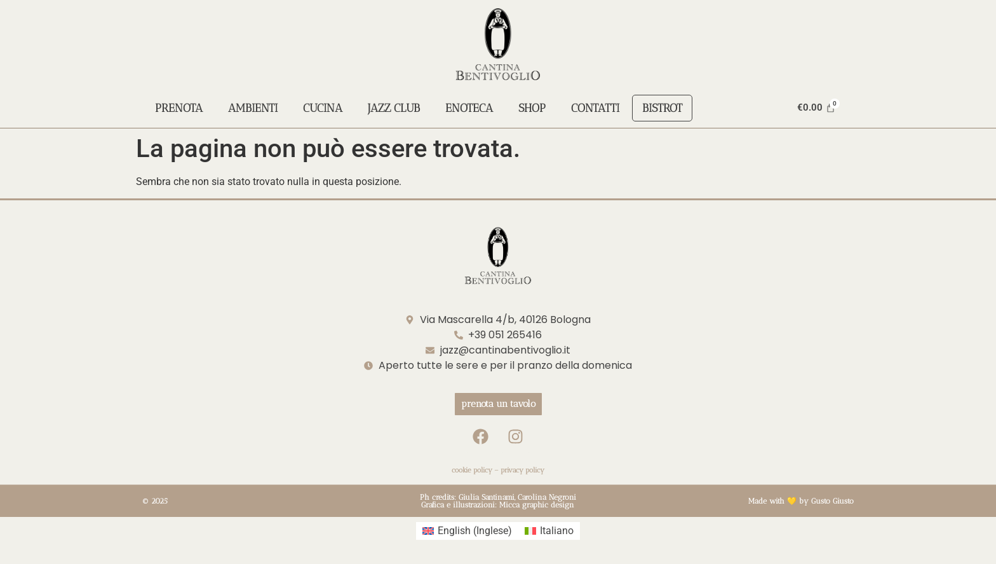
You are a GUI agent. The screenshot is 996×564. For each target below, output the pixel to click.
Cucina (322, 108)
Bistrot (662, 108)
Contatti (595, 108)
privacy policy (522, 470)
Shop (532, 108)
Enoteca (469, 108)
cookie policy (472, 470)
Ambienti (253, 108)
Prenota (179, 108)
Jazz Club (394, 108)
